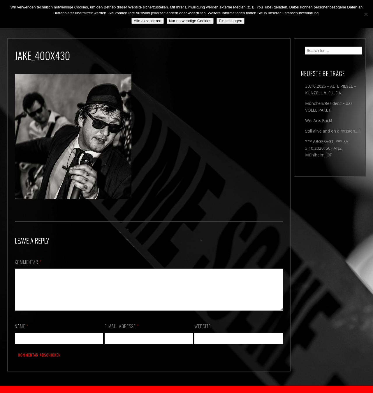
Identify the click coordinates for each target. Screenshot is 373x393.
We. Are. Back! (318, 120)
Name (22, 333)
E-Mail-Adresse (122, 333)
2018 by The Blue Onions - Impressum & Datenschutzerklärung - (186, 389)
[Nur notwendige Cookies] (366, 14)
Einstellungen (230, 21)
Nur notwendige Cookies (190, 21)
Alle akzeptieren (147, 21)
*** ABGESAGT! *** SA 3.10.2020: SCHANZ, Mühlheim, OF (326, 148)
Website (202, 333)
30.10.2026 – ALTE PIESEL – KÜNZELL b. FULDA (330, 89)
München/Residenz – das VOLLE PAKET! (328, 107)
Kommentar (28, 262)
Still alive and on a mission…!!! (333, 131)
